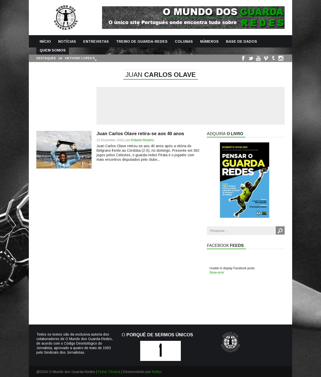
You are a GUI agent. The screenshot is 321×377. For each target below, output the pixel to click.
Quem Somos (53, 50)
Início (45, 41)
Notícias (67, 41)
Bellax (157, 372)
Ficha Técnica (109, 372)
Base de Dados (241, 41)
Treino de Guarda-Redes (142, 41)
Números (209, 41)
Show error (216, 272)
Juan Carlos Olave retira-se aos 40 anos (140, 133)
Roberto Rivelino (142, 140)
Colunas (184, 41)
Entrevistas (96, 41)
